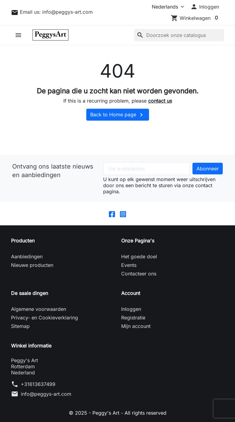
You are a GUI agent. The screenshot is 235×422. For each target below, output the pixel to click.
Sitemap (20, 326)
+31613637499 (38, 384)
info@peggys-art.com (46, 394)
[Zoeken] (179, 35)
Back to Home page (117, 114)
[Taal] (166, 6)
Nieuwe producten (32, 265)
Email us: (56, 12)
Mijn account (136, 326)
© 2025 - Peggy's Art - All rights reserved (117, 413)
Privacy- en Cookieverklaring (44, 318)
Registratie (133, 318)
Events (128, 265)
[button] (205, 6)
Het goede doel (139, 256)
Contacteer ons (138, 274)
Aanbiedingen (27, 256)
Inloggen (131, 309)
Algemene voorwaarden (38, 309)
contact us (160, 101)
